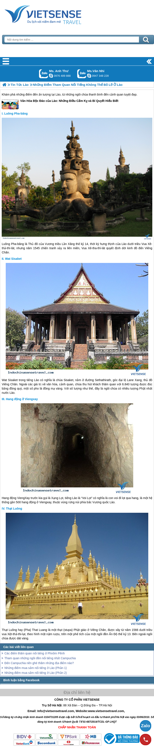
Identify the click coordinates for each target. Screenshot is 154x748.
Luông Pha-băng (16, 113)
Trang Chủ (53, 13)
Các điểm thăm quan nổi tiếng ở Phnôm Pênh (34, 653)
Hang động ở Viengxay (22, 399)
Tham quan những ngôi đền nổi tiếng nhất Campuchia (40, 658)
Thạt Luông (14, 508)
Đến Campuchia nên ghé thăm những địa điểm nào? (39, 663)
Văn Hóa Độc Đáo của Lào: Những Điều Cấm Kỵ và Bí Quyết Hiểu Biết (60, 104)
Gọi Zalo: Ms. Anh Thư (43, 73)
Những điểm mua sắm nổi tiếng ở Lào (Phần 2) (35, 672)
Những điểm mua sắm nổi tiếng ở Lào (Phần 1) (35, 668)
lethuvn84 (51, 76)
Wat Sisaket (13, 258)
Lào (58, 94)
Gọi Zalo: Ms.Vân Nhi (82, 73)
